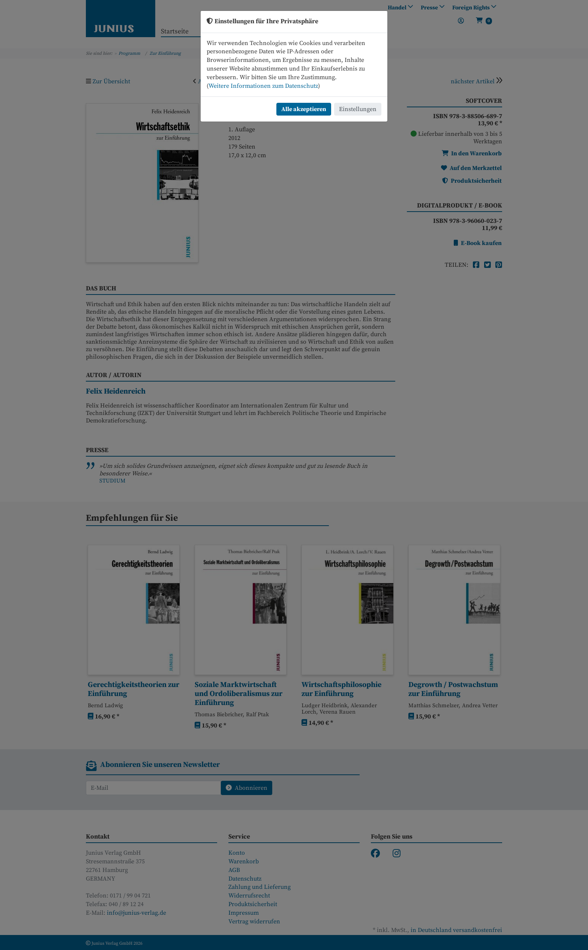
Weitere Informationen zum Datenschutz (263, 86)
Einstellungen (357, 109)
